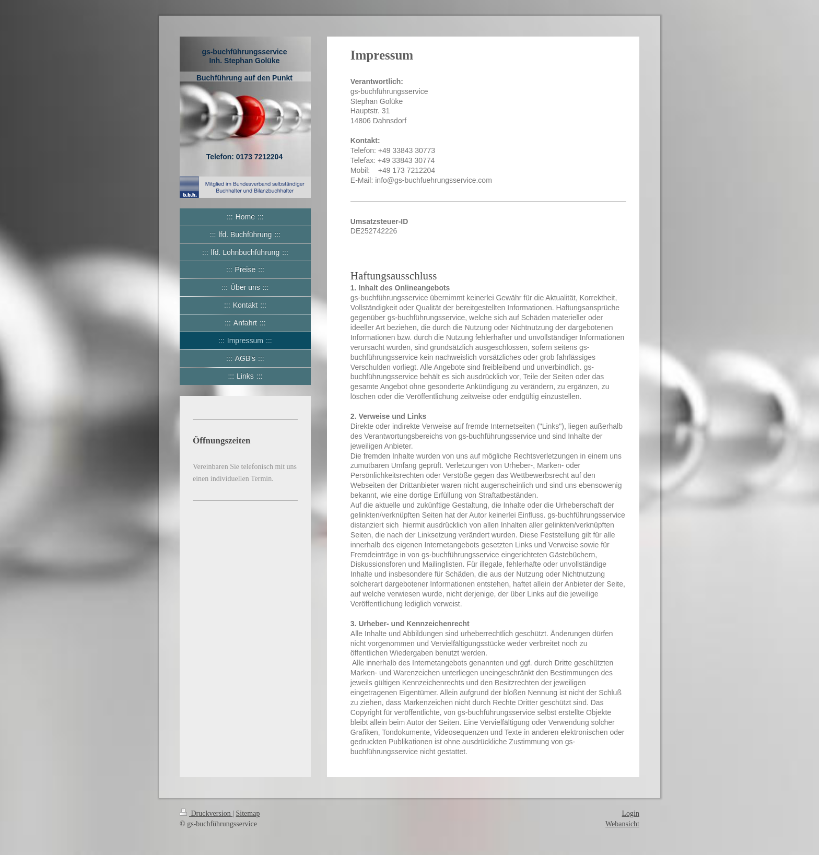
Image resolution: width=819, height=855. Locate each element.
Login (630, 813)
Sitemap (248, 813)
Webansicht (622, 824)
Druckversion (206, 813)
